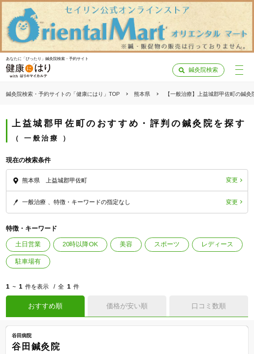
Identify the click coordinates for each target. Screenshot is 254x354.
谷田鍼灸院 (36, 347)
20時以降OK (80, 244)
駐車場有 (28, 261)
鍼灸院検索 (203, 69)
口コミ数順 (208, 306)
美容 (126, 244)
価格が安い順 (127, 306)
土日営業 (28, 244)
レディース (217, 244)
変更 (232, 180)
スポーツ (167, 244)
